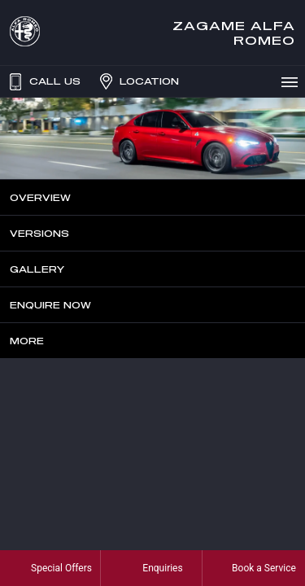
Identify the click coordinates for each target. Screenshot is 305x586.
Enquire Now (50, 305)
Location (137, 81)
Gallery (37, 269)
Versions (39, 233)
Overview (40, 197)
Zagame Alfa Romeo (233, 32)
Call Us (43, 81)
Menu (292, 81)
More (27, 340)
